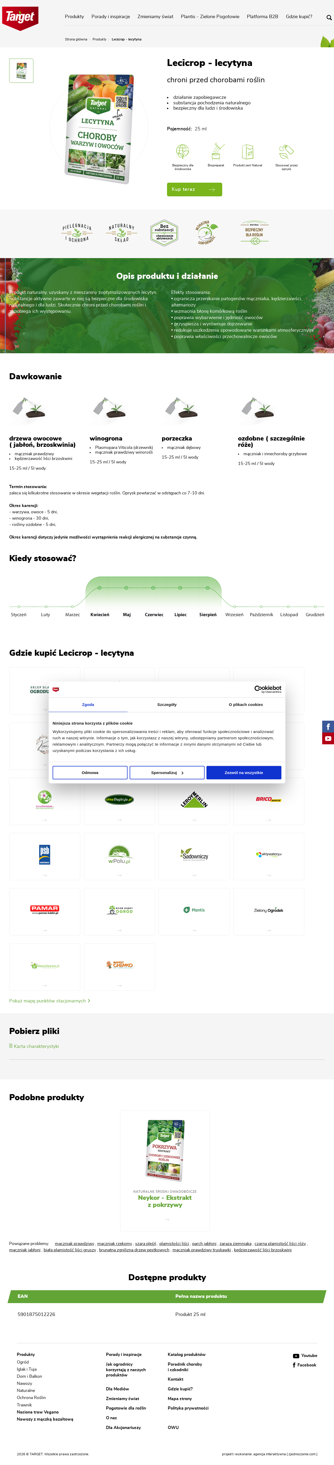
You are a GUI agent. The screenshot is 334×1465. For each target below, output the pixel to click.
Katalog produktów (187, 1355)
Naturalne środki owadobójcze (165, 1191)
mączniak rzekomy (114, 1244)
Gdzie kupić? (299, 16)
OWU (173, 1427)
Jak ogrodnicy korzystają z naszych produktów (126, 1369)
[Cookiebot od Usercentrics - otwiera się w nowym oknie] (258, 689)
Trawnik (24, 1405)
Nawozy (24, 1383)
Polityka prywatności (188, 1408)
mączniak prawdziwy (74, 1244)
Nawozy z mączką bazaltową (45, 1419)
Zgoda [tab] (88, 704)
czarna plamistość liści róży (280, 1244)
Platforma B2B (262, 16)
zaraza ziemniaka (235, 1244)
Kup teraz (193, 189)
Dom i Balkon (29, 1376)
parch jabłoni (204, 1244)
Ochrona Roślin (31, 1398)
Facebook (304, 1365)
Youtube (305, 1356)
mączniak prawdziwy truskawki (202, 1250)
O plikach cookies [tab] (246, 704)
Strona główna (76, 39)
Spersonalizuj (167, 772)
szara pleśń (145, 1244)
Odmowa (90, 772)
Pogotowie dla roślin (126, 1408)
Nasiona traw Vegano (38, 1412)
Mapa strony (180, 1398)
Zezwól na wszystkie (244, 772)
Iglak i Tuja (27, 1369)
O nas (111, 1418)
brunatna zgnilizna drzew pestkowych (134, 1250)
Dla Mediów (117, 1389)
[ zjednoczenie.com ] (302, 1454)
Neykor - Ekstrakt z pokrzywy (165, 1201)
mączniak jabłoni (25, 1250)
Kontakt (175, 1379)
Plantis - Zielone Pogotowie (210, 16)
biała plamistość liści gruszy (70, 1250)
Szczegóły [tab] (166, 704)
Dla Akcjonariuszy (123, 1427)
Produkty (74, 16)
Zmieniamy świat (155, 16)
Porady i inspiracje (111, 16)
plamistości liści (174, 1244)
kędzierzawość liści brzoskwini (263, 1250)
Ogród (23, 1362)
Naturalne (26, 1391)
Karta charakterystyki (34, 1046)
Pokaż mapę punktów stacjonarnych (49, 1001)
